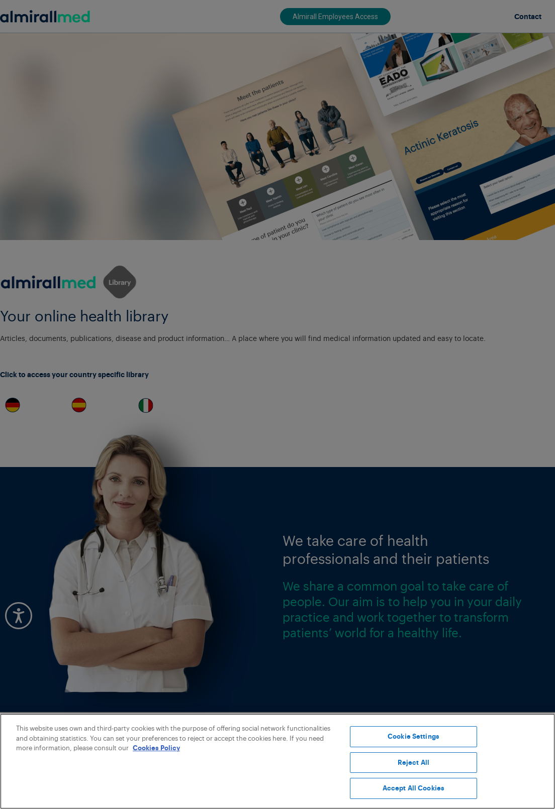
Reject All (413, 762)
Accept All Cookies (413, 788)
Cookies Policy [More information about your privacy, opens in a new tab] (156, 748)
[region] (277, 761)
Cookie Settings (413, 736)
